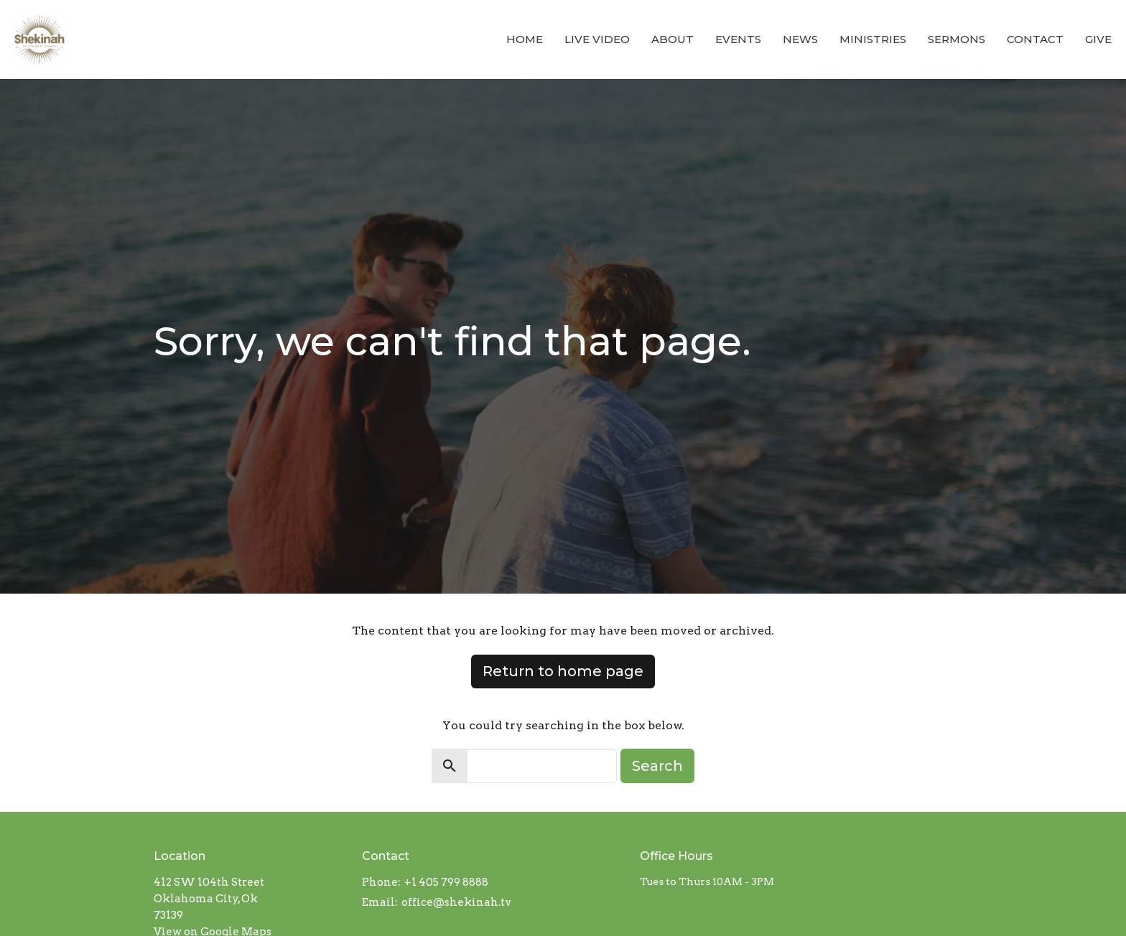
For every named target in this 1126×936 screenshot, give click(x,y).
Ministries (872, 39)
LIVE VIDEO (597, 39)
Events (738, 39)
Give (1098, 39)
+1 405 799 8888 (446, 882)
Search (657, 765)
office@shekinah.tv (456, 902)
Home (524, 39)
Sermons (956, 39)
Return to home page (563, 671)
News (800, 39)
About (672, 39)
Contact (1035, 39)
